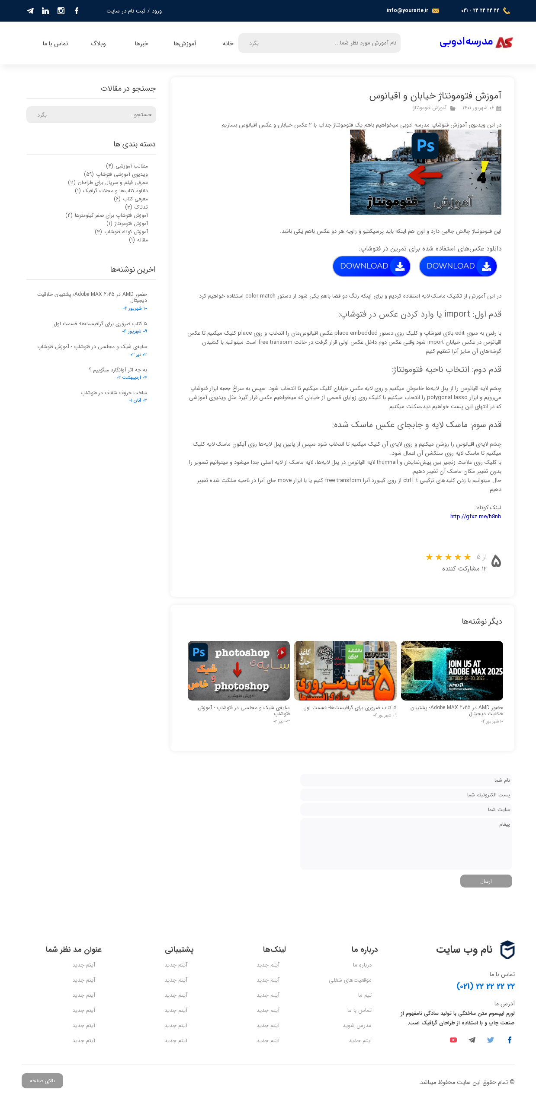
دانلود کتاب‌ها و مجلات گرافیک (111, 191)
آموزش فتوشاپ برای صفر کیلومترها (106, 215)
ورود (157, 11)
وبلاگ (98, 43)
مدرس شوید (357, 1025)
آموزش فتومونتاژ (429, 108)
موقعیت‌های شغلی (350, 980)
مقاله (138, 240)
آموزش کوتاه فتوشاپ (121, 232)
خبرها (141, 43)
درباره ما (362, 965)
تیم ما (365, 995)
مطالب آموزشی (127, 166)
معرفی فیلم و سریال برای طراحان (108, 182)
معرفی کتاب (131, 199)
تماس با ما (55, 43)
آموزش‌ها (185, 43)
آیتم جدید (360, 1040)
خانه (228, 43)
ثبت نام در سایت (125, 11)
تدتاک (136, 207)
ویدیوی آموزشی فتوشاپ (116, 174)
